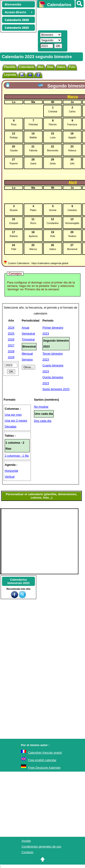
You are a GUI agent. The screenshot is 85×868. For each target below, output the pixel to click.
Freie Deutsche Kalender (44, 767)
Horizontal (11, 470)
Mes (41, 67)
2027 (11, 345)
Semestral (28, 333)
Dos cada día (42, 420)
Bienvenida (13, 4)
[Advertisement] (59, 18)
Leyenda (10, 74)
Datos (61, 67)
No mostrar (41, 406)
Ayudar (26, 840)
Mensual (27, 353)
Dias (50, 67)
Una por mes (13, 414)
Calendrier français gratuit (45, 752)
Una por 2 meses (16, 420)
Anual (25, 327)
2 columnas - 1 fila (17, 455)
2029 (11, 357)
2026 (11, 339)
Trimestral (28, 339)
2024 (11, 327)
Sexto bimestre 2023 (55, 389)
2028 (11, 351)
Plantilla (9, 67)
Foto (72, 67)
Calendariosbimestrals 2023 (18, 581)
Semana (27, 359)
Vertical (10, 476)
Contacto (27, 852)
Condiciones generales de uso (41, 846)
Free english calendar (42, 760)
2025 (11, 333)
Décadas (10, 426)
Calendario (26, 67)
